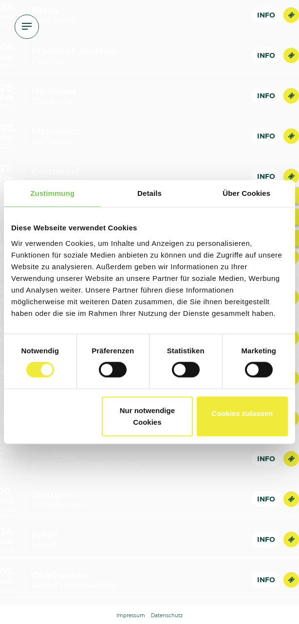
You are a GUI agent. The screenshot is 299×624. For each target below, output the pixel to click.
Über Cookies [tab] (246, 193)
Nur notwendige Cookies (147, 416)
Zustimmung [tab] (52, 193)
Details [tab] (149, 193)
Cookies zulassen (242, 413)
